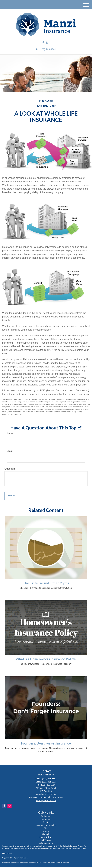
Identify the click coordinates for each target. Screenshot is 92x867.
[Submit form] (12, 496)
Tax (46, 828)
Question (9, 468)
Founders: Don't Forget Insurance (46, 743)
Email (10, 451)
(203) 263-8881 (46, 49)
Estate (46, 822)
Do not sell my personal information (73, 848)
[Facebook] (43, 42)
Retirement (46, 816)
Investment (46, 819)
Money (46, 831)
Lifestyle (46, 834)
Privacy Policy (7, 853)
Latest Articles (46, 837)
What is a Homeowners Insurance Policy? (46, 659)
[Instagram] (47, 42)
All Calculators (46, 843)
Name (10, 433)
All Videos (46, 840)
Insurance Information (46, 825)
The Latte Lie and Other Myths (46, 583)
